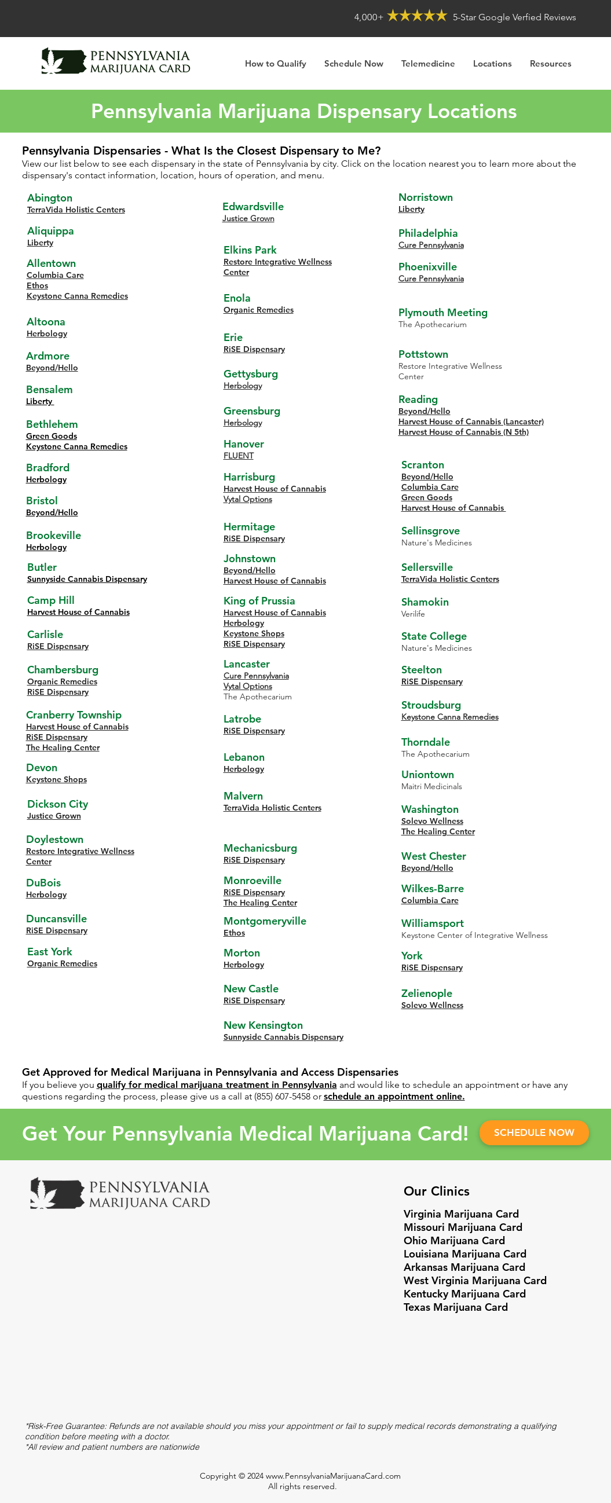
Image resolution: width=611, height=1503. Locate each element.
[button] (550, 63)
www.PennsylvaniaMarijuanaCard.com (333, 1476)
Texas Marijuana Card (456, 1307)
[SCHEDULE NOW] (534, 1132)
